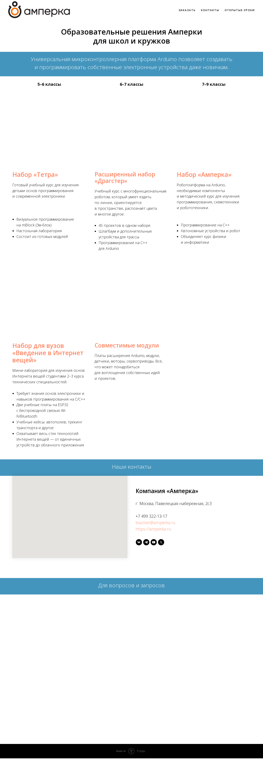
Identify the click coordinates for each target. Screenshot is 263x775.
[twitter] (161, 542)
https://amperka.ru (153, 529)
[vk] (139, 542)
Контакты (210, 10)
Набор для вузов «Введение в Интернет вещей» (47, 352)
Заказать (187, 10)
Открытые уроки (240, 10)
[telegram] (146, 542)
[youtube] (154, 542)
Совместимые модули (127, 345)
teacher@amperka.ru (155, 522)
